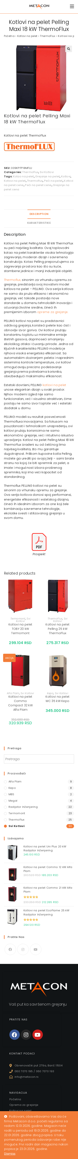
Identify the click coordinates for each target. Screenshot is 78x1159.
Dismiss (9, 1154)
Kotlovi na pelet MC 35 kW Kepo (57, 699)
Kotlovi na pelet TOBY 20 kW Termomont (20, 628)
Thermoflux (35, 181)
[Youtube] (35, 949)
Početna (9, 36)
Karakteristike (39, 223)
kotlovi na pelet (54, 385)
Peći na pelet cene (38, 185)
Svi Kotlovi (47, 172)
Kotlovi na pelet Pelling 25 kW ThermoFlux (57, 628)
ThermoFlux (47, 36)
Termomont (17, 618)
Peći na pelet (53, 181)
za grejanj (58, 312)
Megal (13, 801)
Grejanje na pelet (47, 176)
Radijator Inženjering (23, 807)
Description (39, 214)
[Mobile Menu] (72, 6)
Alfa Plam (13, 693)
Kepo (50, 693)
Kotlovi (66, 176)
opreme (43, 312)
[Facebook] (10, 949)
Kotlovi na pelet (27, 36)
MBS (11, 794)
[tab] (39, 214)
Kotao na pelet (23, 176)
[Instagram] (23, 949)
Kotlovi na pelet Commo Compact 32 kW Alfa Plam (20, 703)
